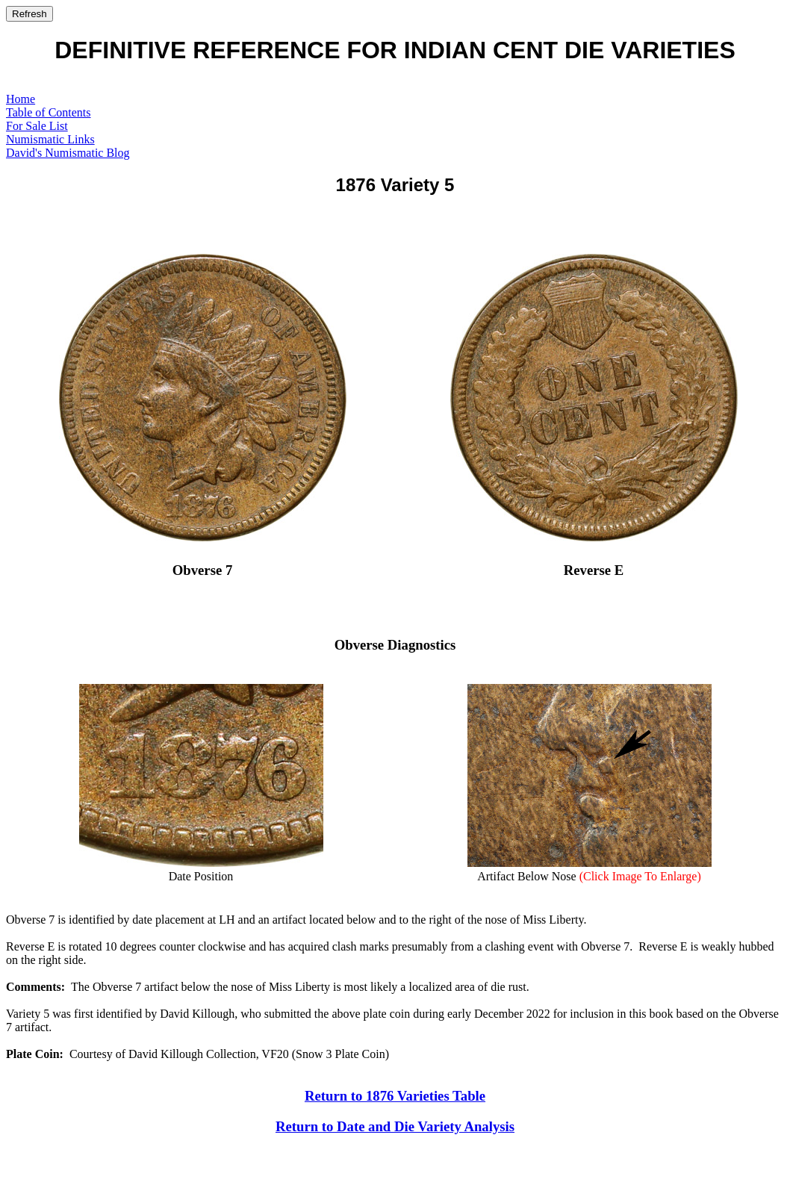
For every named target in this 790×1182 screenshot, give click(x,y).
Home (20, 99)
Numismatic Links (50, 139)
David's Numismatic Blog (68, 152)
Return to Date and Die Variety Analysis (395, 1126)
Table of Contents (48, 112)
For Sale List (37, 125)
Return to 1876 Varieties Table (395, 1096)
